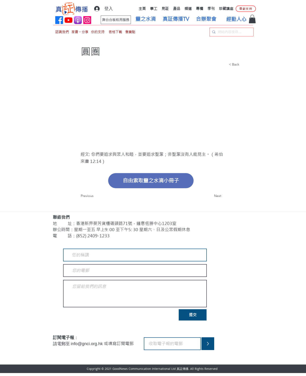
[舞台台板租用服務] (116, 20)
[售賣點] (130, 32)
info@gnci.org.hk (87, 343)
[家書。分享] (80, 32)
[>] (207, 343)
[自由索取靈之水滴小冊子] (151, 180)
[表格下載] (115, 32)
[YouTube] (68, 20)
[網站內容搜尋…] (231, 32)
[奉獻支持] (246, 9)
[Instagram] (87, 20)
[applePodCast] (78, 20)
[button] (252, 19)
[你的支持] (98, 32)
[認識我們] (62, 32)
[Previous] (95, 196)
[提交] (193, 314)
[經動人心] (236, 19)
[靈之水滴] (145, 19)
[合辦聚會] (206, 19)
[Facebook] (59, 20)
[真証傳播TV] (176, 19)
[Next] (210, 196)
